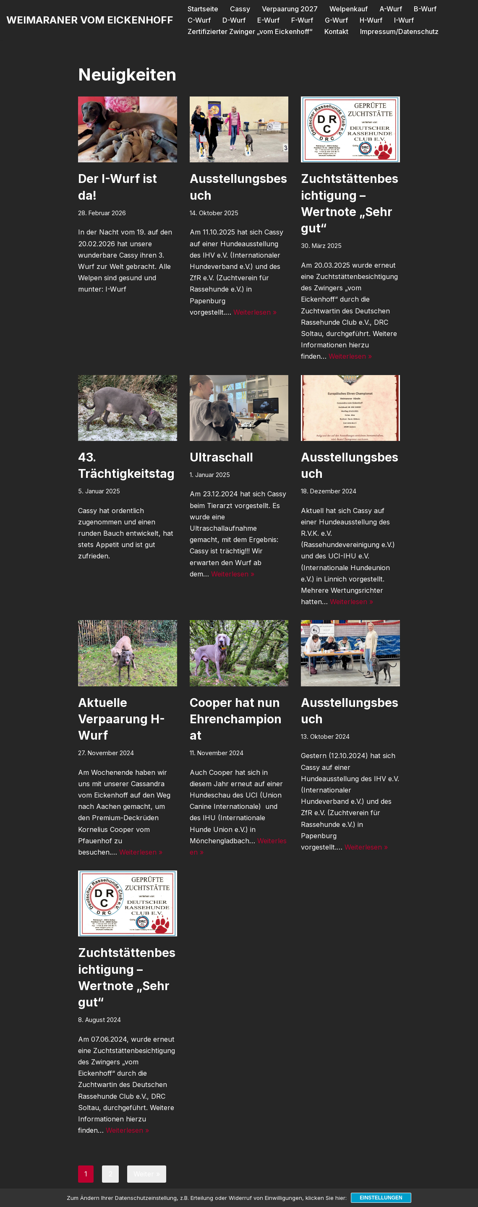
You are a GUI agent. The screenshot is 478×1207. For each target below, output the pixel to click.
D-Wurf (199, 20)
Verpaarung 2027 (288, 9)
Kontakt (336, 31)
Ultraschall (221, 457)
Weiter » (146, 1173)
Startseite (203, 9)
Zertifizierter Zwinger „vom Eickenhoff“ (250, 31)
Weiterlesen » (253, 312)
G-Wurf (301, 20)
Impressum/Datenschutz (398, 31)
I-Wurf (369, 20)
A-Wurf (389, 9)
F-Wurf (267, 20)
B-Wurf (424, 9)
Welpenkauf (347, 9)
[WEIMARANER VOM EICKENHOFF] (89, 20)
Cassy (239, 9)
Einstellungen (381, 1198)
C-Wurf (458, 9)
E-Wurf (233, 20)
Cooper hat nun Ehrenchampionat (236, 718)
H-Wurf (335, 20)
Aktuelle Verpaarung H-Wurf (121, 718)
